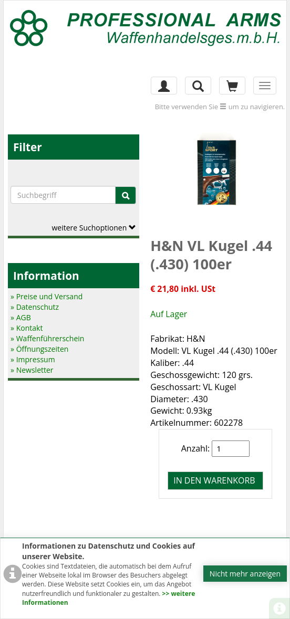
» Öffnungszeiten (39, 349)
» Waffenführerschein (47, 338)
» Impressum (33, 359)
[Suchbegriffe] (63, 195)
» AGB (21, 317)
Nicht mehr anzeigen (245, 574)
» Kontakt (27, 328)
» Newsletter (32, 370)
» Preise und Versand (46, 296)
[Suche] (125, 195)
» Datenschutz (35, 307)
